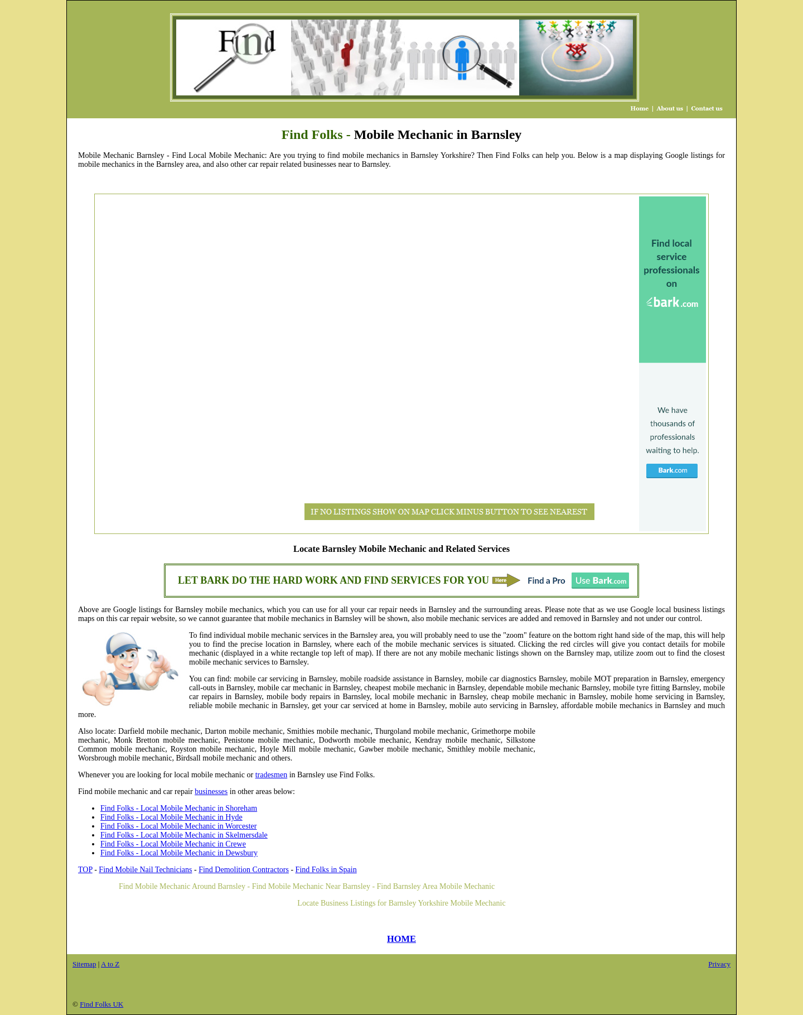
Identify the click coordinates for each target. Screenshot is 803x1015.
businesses (211, 791)
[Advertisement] (141, 363)
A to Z (110, 964)
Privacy (719, 964)
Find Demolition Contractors (244, 869)
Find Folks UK (101, 1004)
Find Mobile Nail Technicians (145, 869)
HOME (401, 939)
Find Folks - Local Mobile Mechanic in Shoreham (178, 808)
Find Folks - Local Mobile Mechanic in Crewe (173, 844)
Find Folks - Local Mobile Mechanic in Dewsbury (179, 853)
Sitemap (84, 964)
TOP (85, 869)
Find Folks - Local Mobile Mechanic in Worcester (178, 826)
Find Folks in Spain (326, 869)
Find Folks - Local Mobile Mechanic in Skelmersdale (184, 835)
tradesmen (271, 775)
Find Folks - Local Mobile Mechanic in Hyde (171, 817)
